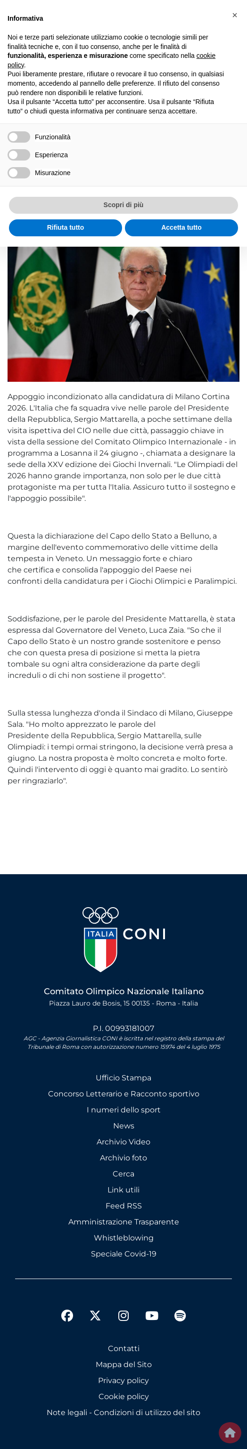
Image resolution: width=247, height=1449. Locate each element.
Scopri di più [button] (124, 205)
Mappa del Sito (124, 1364)
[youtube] (151, 1317)
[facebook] (67, 1317)
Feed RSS (124, 1205)
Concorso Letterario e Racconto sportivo (123, 1093)
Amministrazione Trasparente (123, 1221)
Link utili (123, 1189)
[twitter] (95, 1308)
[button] (234, 15)
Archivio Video (123, 1141)
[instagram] (123, 1317)
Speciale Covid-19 (123, 1253)
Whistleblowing (124, 1237)
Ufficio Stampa (123, 1077)
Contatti (124, 1348)
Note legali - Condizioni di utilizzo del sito (123, 1412)
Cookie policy (124, 1396)
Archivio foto (123, 1157)
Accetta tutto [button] (181, 227)
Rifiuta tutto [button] (65, 227)
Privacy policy (123, 1380)
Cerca (123, 1173)
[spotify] (180, 1317)
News (123, 1125)
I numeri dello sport (124, 1109)
